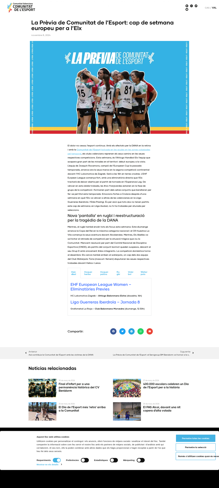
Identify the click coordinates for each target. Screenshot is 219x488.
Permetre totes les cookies (195, 456)
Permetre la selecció (195, 465)
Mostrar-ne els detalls (47, 482)
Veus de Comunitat (161, 5)
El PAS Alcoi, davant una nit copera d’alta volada (161, 408)
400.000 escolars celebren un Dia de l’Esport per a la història (166, 385)
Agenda (107, 5)
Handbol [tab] (73, 272)
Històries (112, 9)
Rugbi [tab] (118, 272)
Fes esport (137, 5)
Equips (121, 5)
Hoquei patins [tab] (104, 272)
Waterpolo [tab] (144, 272)
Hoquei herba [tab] (88, 272)
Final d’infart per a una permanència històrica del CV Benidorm (79, 387)
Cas (207, 8)
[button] (113, 331)
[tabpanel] (109, 297)
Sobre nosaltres (55, 5)
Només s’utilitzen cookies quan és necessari (197, 474)
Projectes (90, 5)
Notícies (74, 5)
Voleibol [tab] (130, 272)
